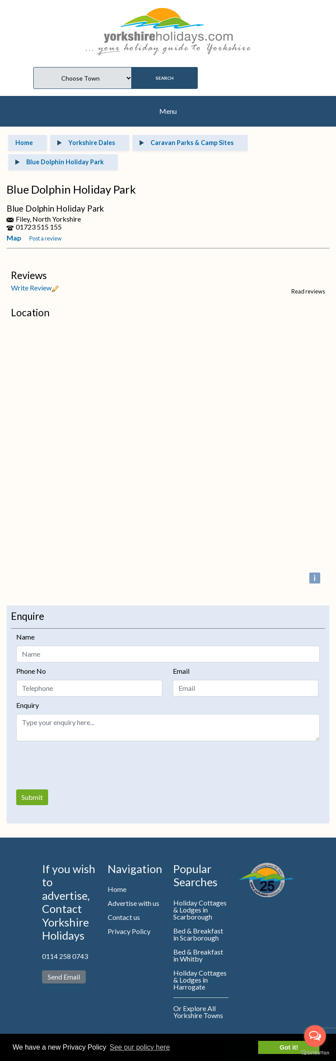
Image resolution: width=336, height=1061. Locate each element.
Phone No (31, 671)
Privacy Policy (129, 931)
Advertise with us (133, 903)
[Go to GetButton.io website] (315, 1052)
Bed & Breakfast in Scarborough (198, 934)
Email (181, 671)
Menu (168, 111)
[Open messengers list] (315, 1036)
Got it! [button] (289, 1047)
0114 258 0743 (65, 956)
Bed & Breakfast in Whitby (198, 955)
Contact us (124, 917)
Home (117, 889)
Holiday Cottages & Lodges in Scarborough (200, 909)
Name (25, 637)
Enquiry (27, 705)
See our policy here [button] (139, 1047)
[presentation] (82, 765)
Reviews (29, 275)
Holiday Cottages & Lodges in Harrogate (200, 980)
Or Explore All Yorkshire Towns (198, 1011)
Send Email (64, 977)
